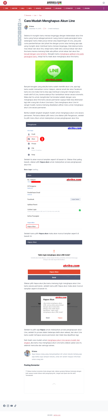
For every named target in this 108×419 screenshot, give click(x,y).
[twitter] (19, 28)
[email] (19, 44)
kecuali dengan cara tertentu (35, 54)
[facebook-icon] (4, 406)
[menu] (5, 3)
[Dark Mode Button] (104, 3)
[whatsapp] (19, 32)
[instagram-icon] (8, 406)
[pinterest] (19, 40)
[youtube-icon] (11, 406)
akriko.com (57, 415)
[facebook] (19, 24)
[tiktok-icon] (15, 406)
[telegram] (19, 36)
